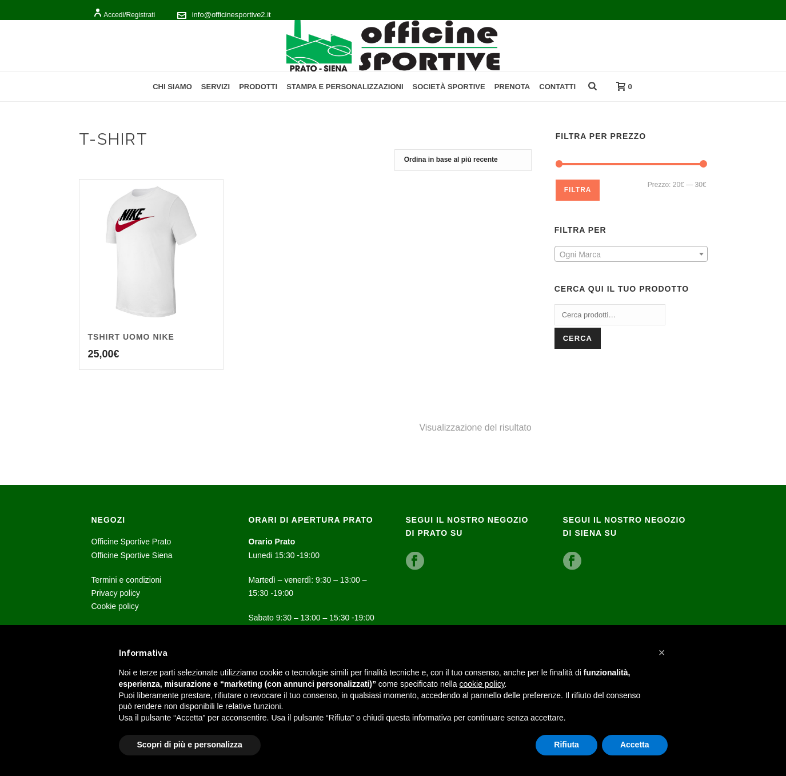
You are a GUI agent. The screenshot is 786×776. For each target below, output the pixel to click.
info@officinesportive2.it (231, 14)
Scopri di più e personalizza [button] (189, 744)
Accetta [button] (634, 744)
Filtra (578, 190)
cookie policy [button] (481, 684)
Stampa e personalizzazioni (344, 86)
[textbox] (631, 254)
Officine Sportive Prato (131, 541)
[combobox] (631, 254)
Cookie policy (115, 606)
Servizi (215, 86)
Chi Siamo (172, 86)
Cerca (577, 338)
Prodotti (258, 86)
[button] (662, 652)
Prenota (512, 86)
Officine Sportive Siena (132, 555)
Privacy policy (116, 593)
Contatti (557, 86)
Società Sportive (449, 86)
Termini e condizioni (126, 579)
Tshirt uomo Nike (131, 336)
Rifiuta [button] (566, 744)
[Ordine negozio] (463, 160)
